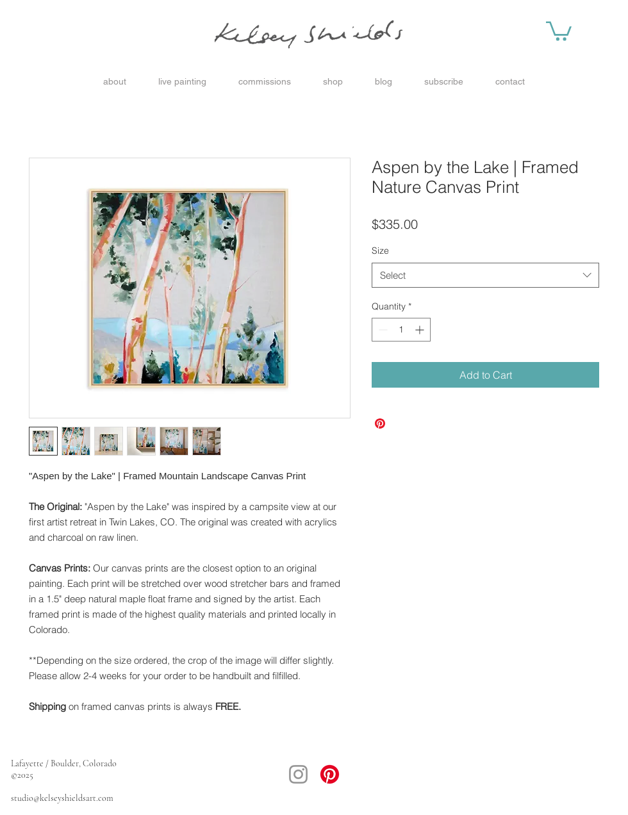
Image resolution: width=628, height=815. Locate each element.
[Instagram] (298, 774)
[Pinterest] (329, 774)
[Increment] (421, 329)
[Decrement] (382, 329)
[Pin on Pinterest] (380, 423)
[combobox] (485, 275)
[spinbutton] (401, 329)
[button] (559, 30)
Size (380, 250)
